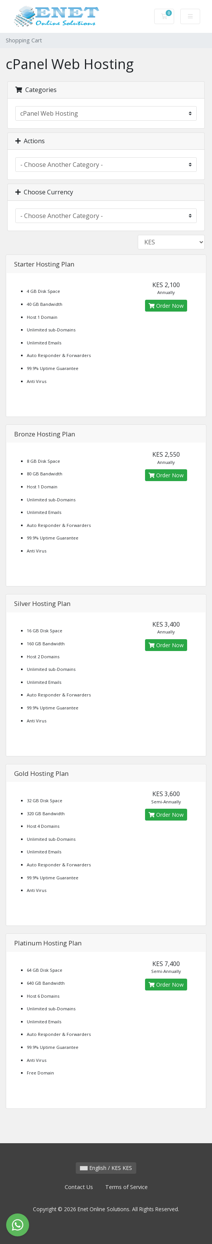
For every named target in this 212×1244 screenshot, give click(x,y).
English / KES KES (106, 1167)
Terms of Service (126, 1187)
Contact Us (79, 1187)
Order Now (166, 305)
